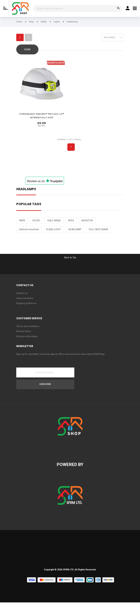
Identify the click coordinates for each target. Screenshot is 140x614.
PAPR (22, 220)
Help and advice (24, 298)
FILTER (36, 220)
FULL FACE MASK (98, 229)
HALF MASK (54, 220)
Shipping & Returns (26, 303)
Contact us (21, 293)
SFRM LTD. (68, 569)
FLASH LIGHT (53, 229)
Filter (27, 49)
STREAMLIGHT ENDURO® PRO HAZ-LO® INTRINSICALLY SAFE (41, 115)
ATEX (71, 220)
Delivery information (27, 336)
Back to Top (70, 257)
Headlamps (26, 189)
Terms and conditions (27, 326)
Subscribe (45, 384)
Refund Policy (23, 331)
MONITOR (87, 220)
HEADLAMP (74, 229)
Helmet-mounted (29, 229)
